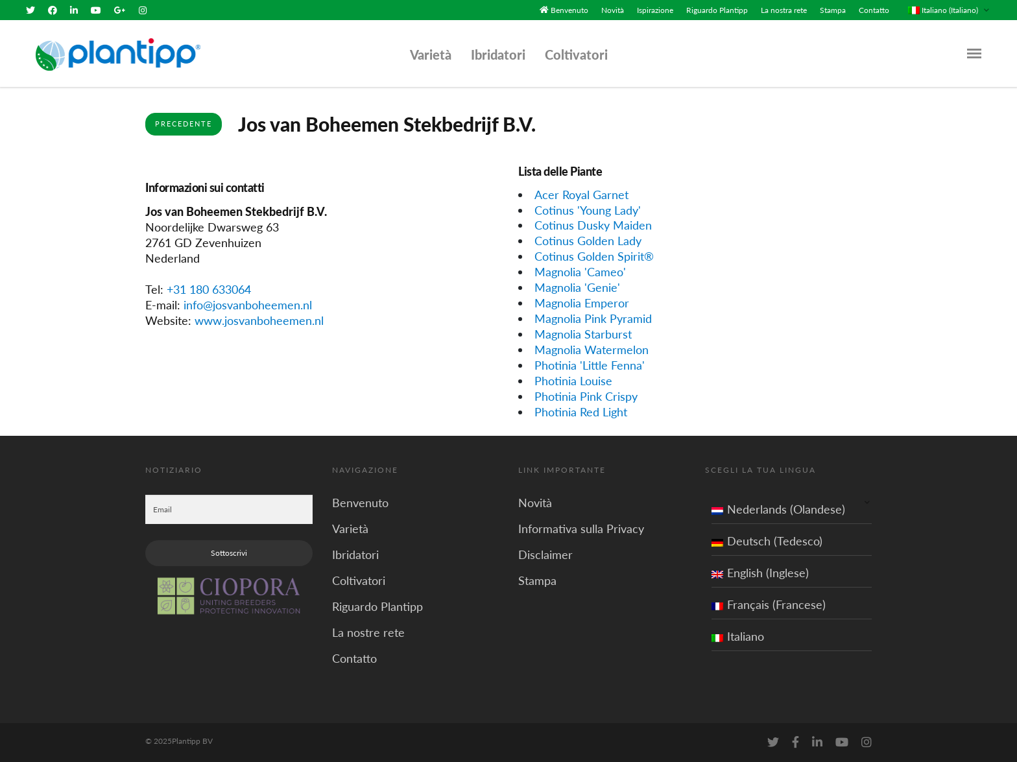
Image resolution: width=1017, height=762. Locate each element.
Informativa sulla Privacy (581, 528)
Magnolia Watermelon (591, 349)
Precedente (183, 123)
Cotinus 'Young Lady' (587, 210)
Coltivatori (576, 54)
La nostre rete (368, 632)
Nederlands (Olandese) (778, 509)
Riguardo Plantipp (717, 10)
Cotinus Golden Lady (587, 240)
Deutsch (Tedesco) (767, 541)
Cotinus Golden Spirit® (594, 256)
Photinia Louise (573, 381)
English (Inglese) (760, 573)
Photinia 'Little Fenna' (589, 365)
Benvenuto (569, 10)
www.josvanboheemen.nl (259, 320)
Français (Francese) (769, 604)
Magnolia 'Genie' (577, 287)
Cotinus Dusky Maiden (593, 225)
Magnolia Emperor (581, 303)
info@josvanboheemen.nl (248, 305)
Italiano (738, 636)
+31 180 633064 (209, 289)
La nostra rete (784, 10)
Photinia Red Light (580, 412)
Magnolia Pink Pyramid (593, 318)
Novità (612, 10)
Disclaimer (545, 554)
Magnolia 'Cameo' (580, 272)
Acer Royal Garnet (581, 194)
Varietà (430, 54)
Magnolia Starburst (583, 334)
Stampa (833, 10)
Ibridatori (498, 54)
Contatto (874, 10)
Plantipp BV (192, 741)
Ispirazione (655, 10)
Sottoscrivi (229, 553)
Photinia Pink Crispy (586, 396)
